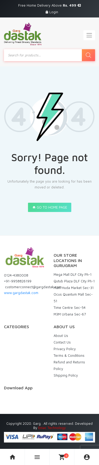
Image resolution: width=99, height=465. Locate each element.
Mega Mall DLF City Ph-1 (73, 274)
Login (53, 12)
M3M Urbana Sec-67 (70, 314)
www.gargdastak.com (21, 293)
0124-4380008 (16, 275)
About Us (61, 335)
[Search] (88, 55)
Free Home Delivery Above (49, 5)
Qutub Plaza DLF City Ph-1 (74, 281)
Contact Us (62, 342)
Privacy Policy (65, 349)
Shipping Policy (66, 375)
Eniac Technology (52, 428)
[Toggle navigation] (89, 35)
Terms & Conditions (69, 355)
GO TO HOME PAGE (49, 207)
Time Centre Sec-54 (70, 307)
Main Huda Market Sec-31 (74, 288)
